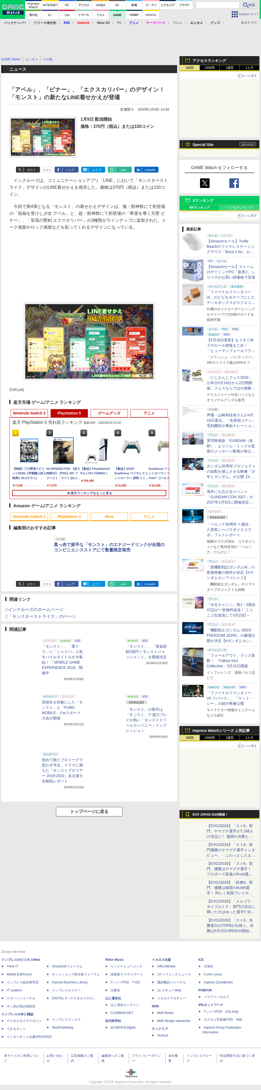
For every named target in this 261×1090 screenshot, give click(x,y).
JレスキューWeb (169, 990)
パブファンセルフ (216, 997)
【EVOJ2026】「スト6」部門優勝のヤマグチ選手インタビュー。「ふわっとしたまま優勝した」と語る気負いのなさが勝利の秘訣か (231, 855)
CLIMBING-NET (122, 1013)
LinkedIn (150, 169)
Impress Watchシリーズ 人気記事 (221, 730)
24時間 (209, 68)
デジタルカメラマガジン (24, 1021)
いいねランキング (239, 207)
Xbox (109, 516)
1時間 (190, 68)
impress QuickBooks (218, 982)
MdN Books (165, 1013)
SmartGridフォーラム (67, 966)
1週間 (230, 68)
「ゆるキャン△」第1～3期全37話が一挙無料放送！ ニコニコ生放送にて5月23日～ (231, 609)
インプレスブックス (66, 1019)
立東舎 (115, 990)
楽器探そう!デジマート (127, 974)
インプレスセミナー (66, 990)
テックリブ (160, 1029)
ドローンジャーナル (21, 998)
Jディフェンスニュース (174, 974)
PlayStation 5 (69, 413)
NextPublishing (62, 1027)
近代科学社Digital (123, 1027)
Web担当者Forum (19, 974)
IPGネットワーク (210, 1005)
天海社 (208, 966)
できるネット (16, 1029)
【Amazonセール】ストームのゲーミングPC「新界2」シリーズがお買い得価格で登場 (231, 272)
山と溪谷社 (113, 998)
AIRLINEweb (166, 966)
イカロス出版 (161, 960)
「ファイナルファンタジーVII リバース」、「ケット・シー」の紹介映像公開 (230, 698)
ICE (201, 960)
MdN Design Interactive (173, 1021)
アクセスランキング (209, 60)
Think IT (12, 966)
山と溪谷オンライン (125, 1005)
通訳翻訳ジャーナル (171, 982)
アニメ (149, 413)
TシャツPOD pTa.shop (221, 1011)
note (123, 169)
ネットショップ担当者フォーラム (76, 974)
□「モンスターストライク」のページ (40, 616)
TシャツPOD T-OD (125, 982)
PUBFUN (205, 990)
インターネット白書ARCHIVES (29, 1037)
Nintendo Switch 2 (29, 413)
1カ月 (250, 68)
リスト (47, 169)
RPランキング (199, 207)
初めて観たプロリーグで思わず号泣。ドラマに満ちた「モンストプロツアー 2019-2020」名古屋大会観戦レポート (62, 770)
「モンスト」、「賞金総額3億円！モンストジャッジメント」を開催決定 (146, 651)
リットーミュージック (126, 966)
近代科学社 (113, 1021)
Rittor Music (114, 960)
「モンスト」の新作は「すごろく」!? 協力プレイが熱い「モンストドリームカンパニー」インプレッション (146, 720)
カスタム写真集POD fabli (223, 1019)
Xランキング (203, 200)
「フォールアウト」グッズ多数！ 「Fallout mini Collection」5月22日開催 (231, 660)
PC (119, 23)
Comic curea (213, 974)
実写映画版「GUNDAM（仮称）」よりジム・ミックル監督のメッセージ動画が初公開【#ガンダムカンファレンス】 (231, 451)
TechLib (162, 1035)
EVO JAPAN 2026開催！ (210, 814)
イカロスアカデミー (171, 998)
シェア (70, 169)
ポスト (31, 169)
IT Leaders (14, 990)
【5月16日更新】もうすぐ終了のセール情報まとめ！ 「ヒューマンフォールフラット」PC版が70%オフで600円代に (231, 350)
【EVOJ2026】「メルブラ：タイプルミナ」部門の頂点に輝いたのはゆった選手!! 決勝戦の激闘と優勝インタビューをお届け (231, 912)
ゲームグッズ (109, 413)
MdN (155, 1006)
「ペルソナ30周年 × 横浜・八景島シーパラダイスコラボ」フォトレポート (229, 529)
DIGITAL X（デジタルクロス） (74, 998)
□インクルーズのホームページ (34, 609)
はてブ (96, 169)
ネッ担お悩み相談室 (21, 1006)
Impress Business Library (70, 982)
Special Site (203, 144)
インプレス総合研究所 (23, 982)
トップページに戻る (89, 811)
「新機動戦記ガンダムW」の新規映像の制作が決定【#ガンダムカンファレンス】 (231, 572)
